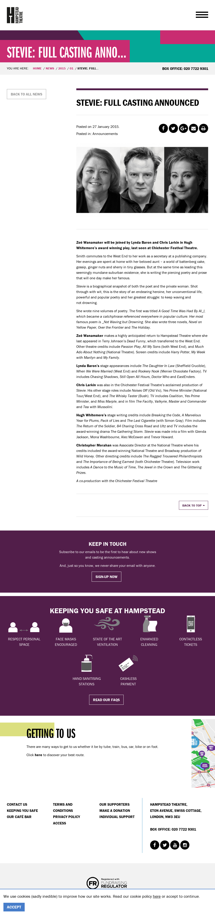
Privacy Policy (66, 816)
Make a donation (114, 810)
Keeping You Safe (22, 810)
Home (37, 68)
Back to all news (26, 94)
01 (71, 68)
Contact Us (17, 804)
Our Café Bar (19, 816)
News (50, 68)
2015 (62, 68)
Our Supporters (114, 804)
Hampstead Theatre (15, 15)
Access (59, 823)
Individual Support (117, 816)
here (157, 896)
